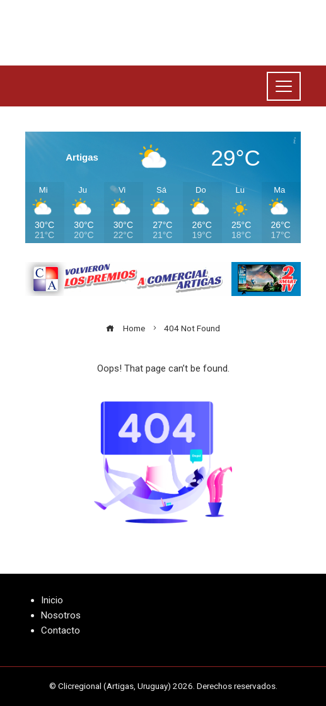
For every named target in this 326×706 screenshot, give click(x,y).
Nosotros (61, 615)
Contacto (60, 630)
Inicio (52, 600)
